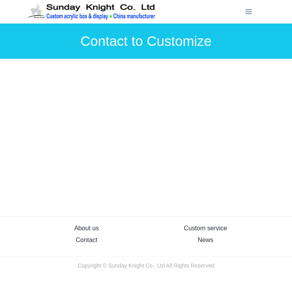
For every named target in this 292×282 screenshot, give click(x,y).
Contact (86, 240)
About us (86, 228)
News (205, 240)
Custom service (205, 228)
